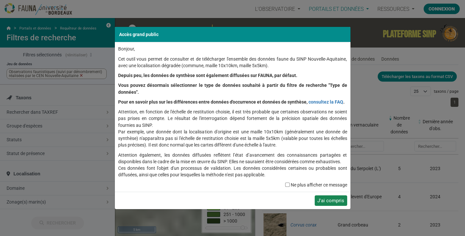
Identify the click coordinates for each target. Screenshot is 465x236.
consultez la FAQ (325, 102)
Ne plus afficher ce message (319, 184)
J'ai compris (330, 201)
